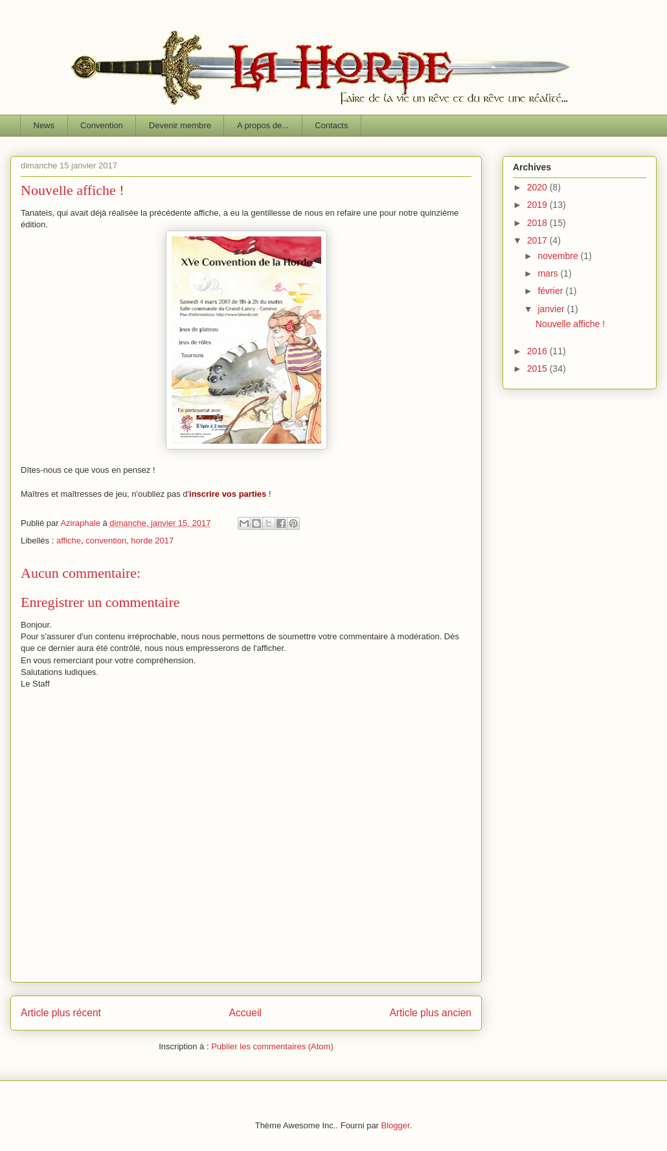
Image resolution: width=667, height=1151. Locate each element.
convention (105, 540)
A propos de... (263, 125)
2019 (538, 204)
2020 (538, 187)
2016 (538, 351)
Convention (101, 125)
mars (548, 273)
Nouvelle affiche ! (570, 324)
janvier (552, 309)
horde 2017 (152, 540)
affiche (68, 540)
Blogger (395, 1125)
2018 (538, 223)
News (44, 125)
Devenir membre (180, 125)
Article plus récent (61, 1012)
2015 (538, 368)
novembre (558, 256)
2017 (538, 240)
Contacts (331, 125)
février (551, 291)
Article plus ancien (430, 1012)
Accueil (245, 1012)
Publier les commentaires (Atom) (272, 1046)
